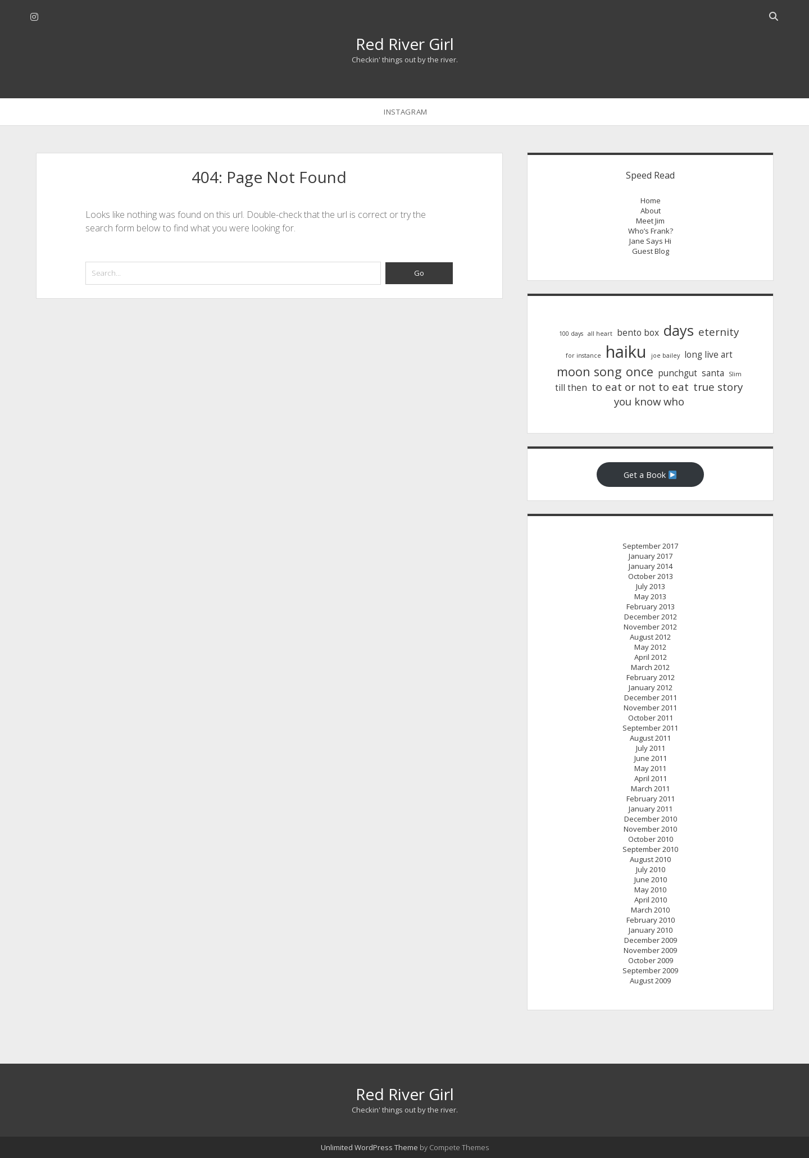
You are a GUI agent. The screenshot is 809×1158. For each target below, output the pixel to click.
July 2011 (650, 748)
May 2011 (650, 768)
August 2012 (650, 637)
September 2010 (650, 849)
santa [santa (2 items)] (713, 373)
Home (650, 200)
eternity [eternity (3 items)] (718, 332)
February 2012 (650, 677)
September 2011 (650, 728)
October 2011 (650, 718)
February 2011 (650, 799)
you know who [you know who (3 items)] (649, 401)
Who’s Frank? (650, 231)
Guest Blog (650, 251)
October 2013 (650, 576)
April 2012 (650, 657)
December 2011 (650, 697)
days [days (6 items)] (678, 330)
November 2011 (650, 708)
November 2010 (650, 829)
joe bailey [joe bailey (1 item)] (665, 355)
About (650, 211)
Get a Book (650, 474)
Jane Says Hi (650, 241)
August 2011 (650, 738)
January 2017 (650, 556)
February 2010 (650, 920)
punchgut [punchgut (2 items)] (677, 373)
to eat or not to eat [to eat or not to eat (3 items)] (640, 387)
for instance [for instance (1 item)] (583, 355)
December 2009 (650, 940)
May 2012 (650, 647)
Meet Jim (650, 221)
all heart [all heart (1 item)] (600, 334)
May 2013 (650, 596)
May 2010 (650, 890)
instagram (406, 112)
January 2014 (650, 566)
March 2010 (650, 910)
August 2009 (650, 980)
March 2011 (650, 788)
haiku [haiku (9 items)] (626, 351)
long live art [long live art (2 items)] (708, 355)
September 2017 (650, 546)
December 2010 (650, 819)
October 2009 (650, 960)
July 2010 (650, 869)
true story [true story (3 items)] (718, 387)
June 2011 (650, 758)
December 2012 (650, 617)
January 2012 (650, 687)
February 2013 (650, 606)
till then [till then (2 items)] (571, 388)
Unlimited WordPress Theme (369, 1147)
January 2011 (650, 809)
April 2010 (650, 900)
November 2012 (650, 627)
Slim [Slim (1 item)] (735, 374)
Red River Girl (405, 43)
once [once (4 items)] (639, 371)
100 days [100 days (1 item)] (571, 334)
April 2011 (650, 778)
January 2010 (650, 930)
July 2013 (650, 586)
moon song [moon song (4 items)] (589, 371)
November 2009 (650, 950)
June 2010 (650, 879)
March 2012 (650, 667)
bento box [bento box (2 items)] (638, 333)
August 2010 (650, 859)
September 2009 (650, 970)
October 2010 (650, 839)
